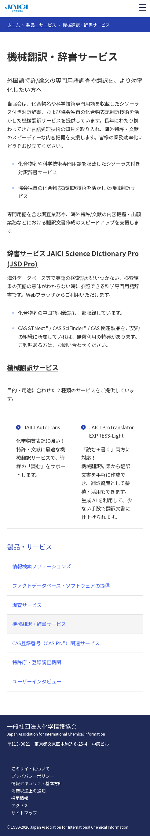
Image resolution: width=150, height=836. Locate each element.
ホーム (13, 25)
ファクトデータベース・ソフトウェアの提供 (61, 585)
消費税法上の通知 (28, 791)
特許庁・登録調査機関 (36, 662)
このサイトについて (30, 769)
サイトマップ (24, 813)
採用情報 (19, 798)
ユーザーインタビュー (36, 681)
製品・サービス (41, 25)
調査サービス (27, 604)
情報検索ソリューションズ (41, 566)
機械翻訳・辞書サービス (39, 623)
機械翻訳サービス (32, 367)
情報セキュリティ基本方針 (36, 783)
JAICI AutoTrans (42, 427)
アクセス (19, 805)
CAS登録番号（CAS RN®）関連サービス (56, 643)
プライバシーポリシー (32, 776)
